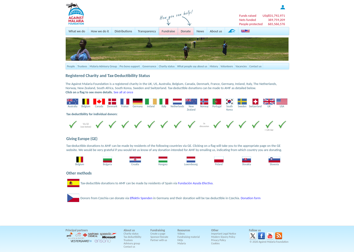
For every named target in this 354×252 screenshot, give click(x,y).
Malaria (182, 243)
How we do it (100, 31)
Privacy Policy (218, 240)
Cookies (215, 243)
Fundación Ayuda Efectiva (195, 183)
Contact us (255, 66)
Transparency (147, 31)
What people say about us (192, 66)
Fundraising (157, 230)
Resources (184, 230)
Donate (186, 31)
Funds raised (247, 15)
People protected (251, 24)
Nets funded (247, 20)
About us (216, 31)
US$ (274, 15)
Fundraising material (189, 237)
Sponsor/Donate (159, 237)
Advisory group (132, 243)
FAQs (180, 240)
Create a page (157, 233)
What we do (77, 31)
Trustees (82, 66)
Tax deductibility (132, 237)
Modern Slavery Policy (223, 237)
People (71, 66)
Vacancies (241, 66)
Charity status (167, 66)
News (200, 31)
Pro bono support (130, 66)
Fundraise (168, 31)
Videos (181, 233)
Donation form (251, 198)
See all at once (123, 92)
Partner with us (158, 240)
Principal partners (77, 230)
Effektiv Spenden (141, 198)
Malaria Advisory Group (103, 66)
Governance (149, 66)
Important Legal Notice (223, 233)
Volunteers (227, 66)
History (214, 66)
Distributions (123, 31)
